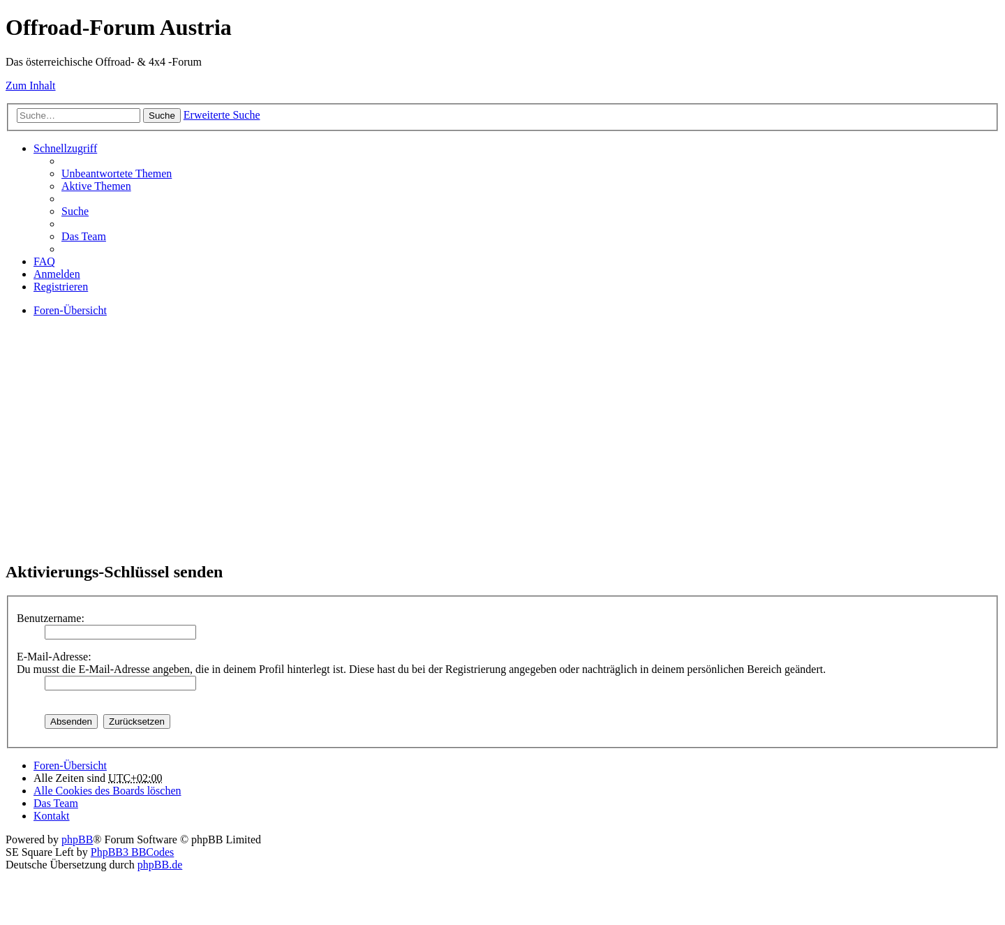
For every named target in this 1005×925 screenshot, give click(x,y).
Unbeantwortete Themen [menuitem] (116, 173)
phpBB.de (159, 865)
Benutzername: (50, 618)
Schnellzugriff (65, 148)
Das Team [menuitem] (83, 236)
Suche (162, 115)
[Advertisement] (424, 451)
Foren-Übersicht (70, 765)
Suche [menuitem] (75, 211)
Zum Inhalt (31, 85)
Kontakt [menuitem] (52, 816)
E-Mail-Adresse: (54, 657)
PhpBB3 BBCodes (132, 852)
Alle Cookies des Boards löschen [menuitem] (107, 791)
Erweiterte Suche (222, 115)
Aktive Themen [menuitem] (96, 186)
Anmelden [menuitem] (57, 274)
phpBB (77, 839)
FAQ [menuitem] (44, 261)
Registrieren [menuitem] (61, 287)
